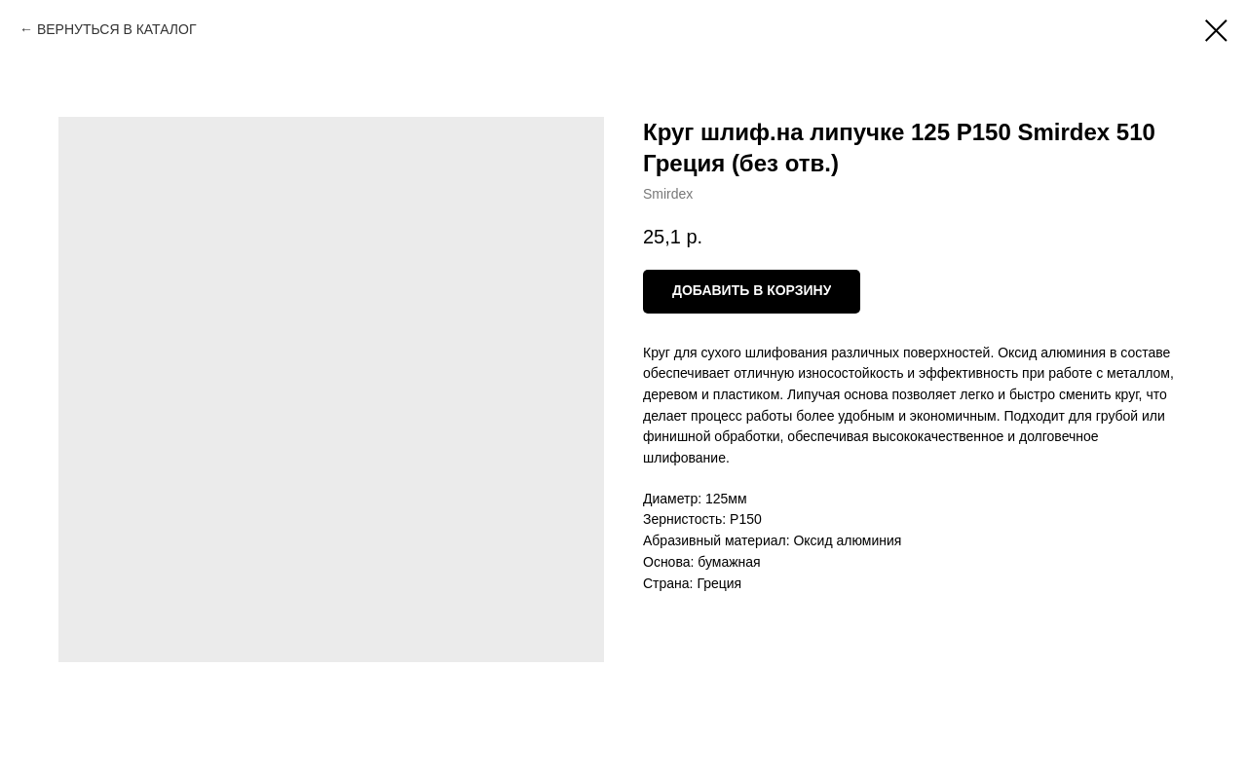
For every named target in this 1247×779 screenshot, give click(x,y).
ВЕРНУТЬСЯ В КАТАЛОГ (117, 29)
